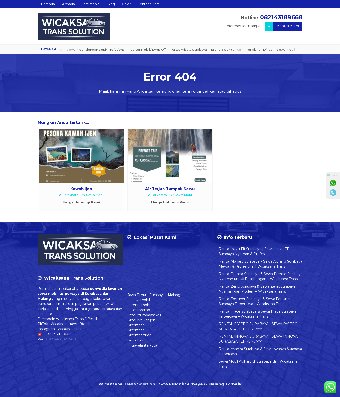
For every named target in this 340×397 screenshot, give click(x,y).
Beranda (48, 4)
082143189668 (281, 17)
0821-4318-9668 (57, 334)
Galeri (126, 4)
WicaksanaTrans (71, 329)
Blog (111, 4)
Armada (68, 4)
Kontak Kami (282, 26)
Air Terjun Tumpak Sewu (170, 189)
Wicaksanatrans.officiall (70, 324)
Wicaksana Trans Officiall (76, 319)
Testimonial (91, 4)
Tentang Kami (149, 4)
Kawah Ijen (81, 189)
